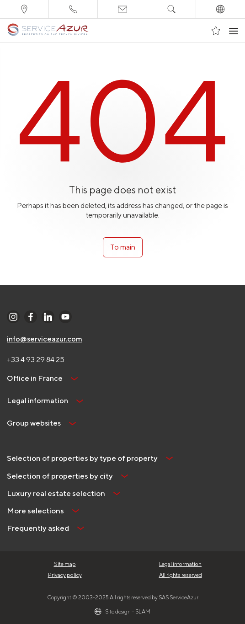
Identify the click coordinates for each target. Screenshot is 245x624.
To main (122, 247)
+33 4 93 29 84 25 (35, 359)
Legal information (180, 563)
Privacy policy (65, 574)
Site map (65, 563)
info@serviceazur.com (44, 339)
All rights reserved (180, 574)
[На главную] (47, 30)
